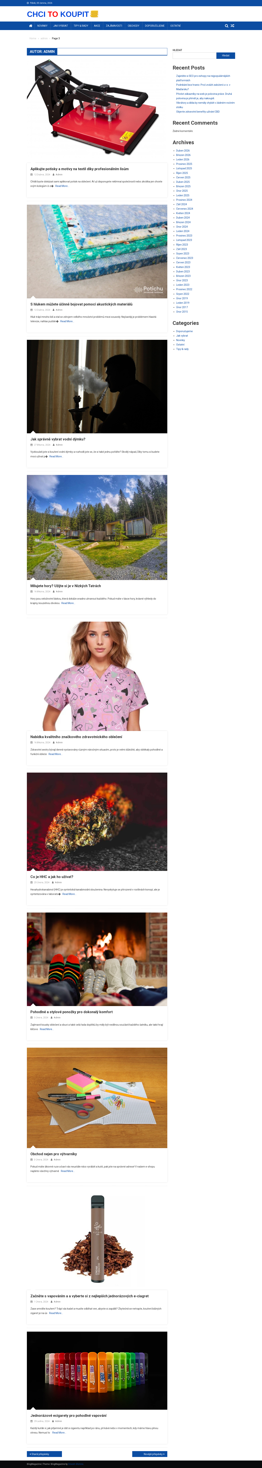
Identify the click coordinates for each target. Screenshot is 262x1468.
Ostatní (175, 25)
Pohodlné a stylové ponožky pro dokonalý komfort (71, 1012)
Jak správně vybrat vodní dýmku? (57, 439)
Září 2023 (181, 249)
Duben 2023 (183, 271)
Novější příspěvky (153, 1454)
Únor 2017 (182, 307)
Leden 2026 (182, 159)
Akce (97, 25)
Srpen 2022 (182, 293)
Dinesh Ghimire (75, 1464)
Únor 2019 (182, 298)
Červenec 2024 (184, 208)
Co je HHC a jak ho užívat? (51, 877)
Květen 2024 (183, 213)
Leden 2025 (182, 195)
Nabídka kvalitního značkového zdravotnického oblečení (76, 737)
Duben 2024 (183, 217)
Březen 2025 (183, 186)
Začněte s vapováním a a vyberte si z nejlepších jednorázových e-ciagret (89, 1296)
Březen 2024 (183, 222)
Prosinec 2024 (184, 199)
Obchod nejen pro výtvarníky (53, 1154)
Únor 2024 (182, 226)
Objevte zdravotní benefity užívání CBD (198, 111)
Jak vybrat (60, 25)
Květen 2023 (183, 267)
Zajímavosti (114, 25)
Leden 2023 (182, 284)
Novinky (42, 25)
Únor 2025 (182, 190)
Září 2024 (181, 204)
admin (59, 174)
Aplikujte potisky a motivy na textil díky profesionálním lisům (79, 169)
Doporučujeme (155, 25)
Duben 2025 (183, 181)
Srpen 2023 (182, 253)
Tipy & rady (81, 25)
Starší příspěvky (40, 1454)
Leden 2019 (182, 302)
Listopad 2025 (184, 168)
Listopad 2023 (184, 240)
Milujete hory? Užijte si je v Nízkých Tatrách (65, 586)
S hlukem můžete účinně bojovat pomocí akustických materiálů (81, 304)
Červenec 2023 (184, 258)
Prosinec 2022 (184, 289)
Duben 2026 (183, 150)
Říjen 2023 (182, 244)
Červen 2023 (183, 262)
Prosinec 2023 (184, 235)
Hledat (177, 50)
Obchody (133, 25)
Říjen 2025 (182, 173)
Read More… (62, 186)
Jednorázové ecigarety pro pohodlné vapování (68, 1415)
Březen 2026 (183, 155)
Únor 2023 (182, 280)
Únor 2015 (182, 311)
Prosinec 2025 (184, 164)
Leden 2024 (182, 231)
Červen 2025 (183, 177)
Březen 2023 (183, 276)
